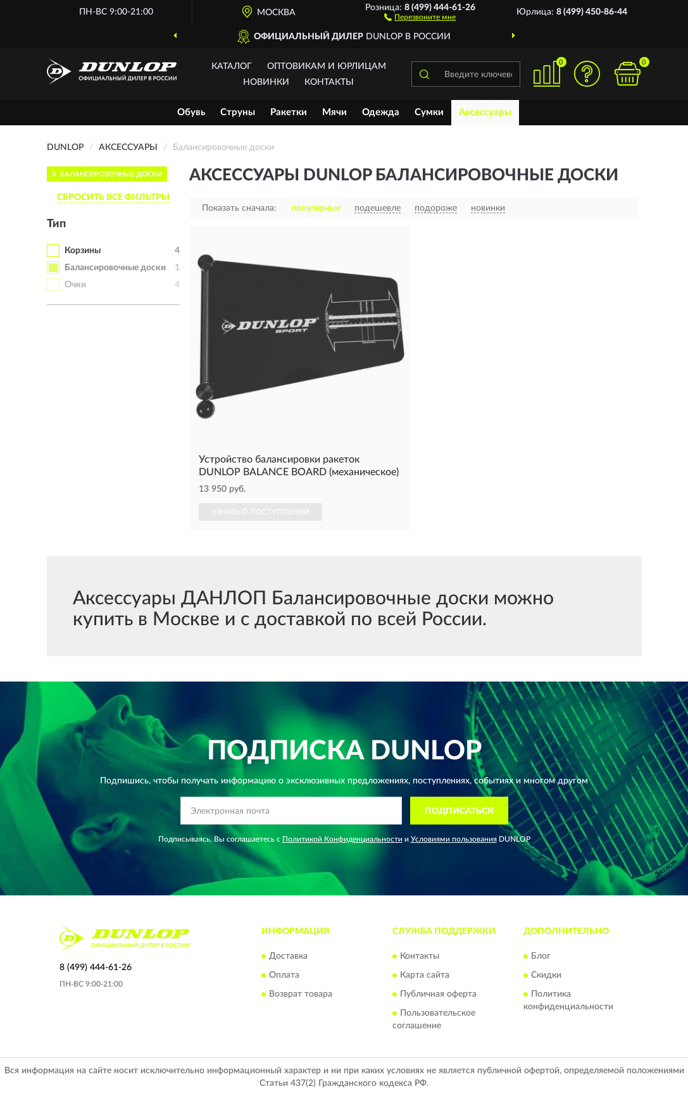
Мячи (334, 112)
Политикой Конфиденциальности (342, 839)
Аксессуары (485, 112)
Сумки (429, 112)
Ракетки (288, 112)
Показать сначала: (239, 208)
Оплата (284, 975)
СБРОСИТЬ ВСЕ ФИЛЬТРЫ (113, 197)
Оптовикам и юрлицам (326, 66)
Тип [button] (56, 224)
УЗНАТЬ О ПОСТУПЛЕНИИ (260, 512)
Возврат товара (300, 994)
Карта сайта (424, 975)
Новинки (266, 82)
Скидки (546, 975)
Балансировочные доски (115, 267)
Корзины (83, 250)
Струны (237, 112)
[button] (420, 16)
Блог (541, 956)
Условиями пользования (454, 839)
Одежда (380, 112)
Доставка (288, 956)
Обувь (191, 112)
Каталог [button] (231, 66)
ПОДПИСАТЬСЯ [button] (459, 811)
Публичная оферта (438, 994)
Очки (75, 284)
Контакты (329, 82)
